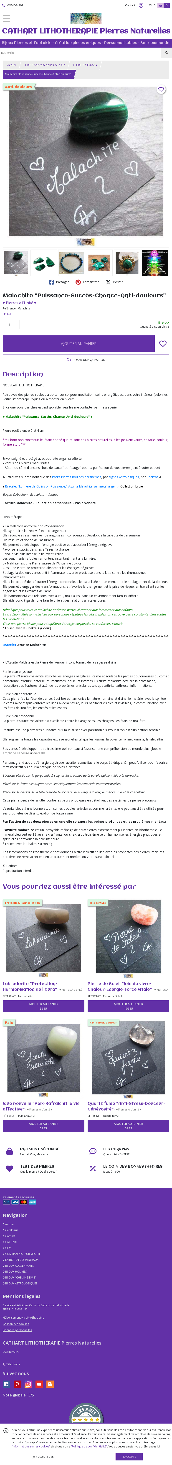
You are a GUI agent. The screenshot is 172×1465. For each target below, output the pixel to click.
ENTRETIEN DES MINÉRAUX (20, 1260)
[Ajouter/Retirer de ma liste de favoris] (162, 343)
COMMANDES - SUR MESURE (21, 1254)
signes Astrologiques (124, 477)
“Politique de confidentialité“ (89, 1446)
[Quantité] (11, 324)
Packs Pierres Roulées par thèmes (76, 477)
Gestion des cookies (16, 1324)
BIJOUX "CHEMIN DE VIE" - (20, 1277)
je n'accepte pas (43, 1457)
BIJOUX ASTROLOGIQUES (20, 1283)
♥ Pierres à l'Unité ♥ (19, 302)
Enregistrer (87, 282)
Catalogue (10, 1230)
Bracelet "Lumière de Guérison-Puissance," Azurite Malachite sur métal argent (61, 486)
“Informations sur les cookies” (31, 1446)
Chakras (152, 477)
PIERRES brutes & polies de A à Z (44, 65)
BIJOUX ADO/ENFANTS (18, 1266)
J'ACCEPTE (129, 1457)
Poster (114, 282)
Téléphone (11, 1364)
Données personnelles (17, 1330)
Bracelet (9, 645)
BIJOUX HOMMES (15, 1272)
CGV (7, 1248)
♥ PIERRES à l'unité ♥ (84, 65)
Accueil (11, 65)
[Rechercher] (166, 53)
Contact (130, 5)
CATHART (10, 1242)
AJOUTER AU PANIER (78, 343)
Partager (59, 282)
